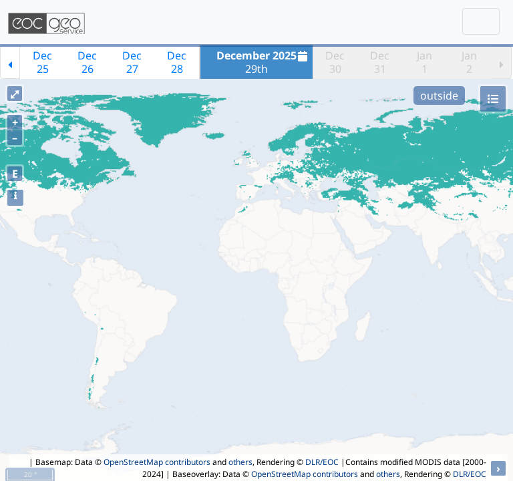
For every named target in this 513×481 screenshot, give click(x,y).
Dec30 (335, 62)
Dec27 (132, 62)
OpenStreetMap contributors (157, 462)
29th (263, 62)
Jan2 (469, 62)
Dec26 (87, 62)
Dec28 (176, 62)
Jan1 (424, 62)
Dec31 (379, 62)
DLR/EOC (322, 462)
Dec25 (42, 62)
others (240, 462)
